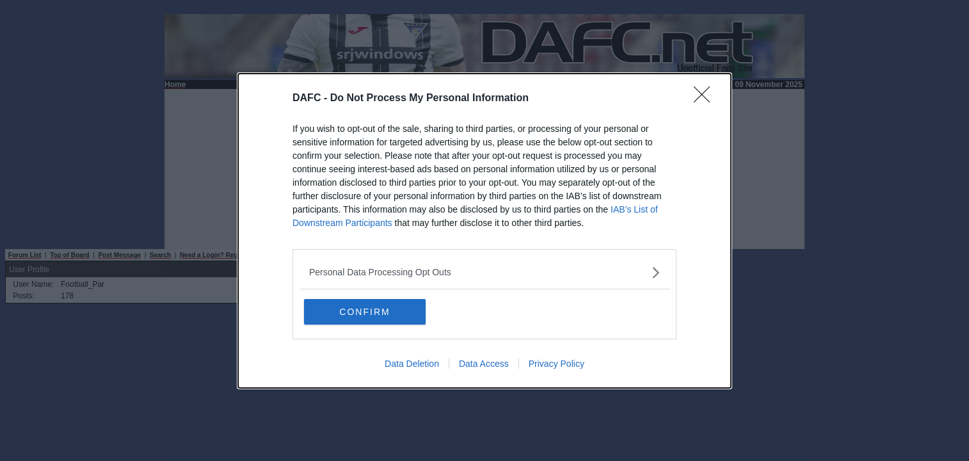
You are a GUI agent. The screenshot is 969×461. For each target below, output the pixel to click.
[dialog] (484, 231)
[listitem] (484, 272)
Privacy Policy (556, 364)
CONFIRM (364, 312)
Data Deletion (412, 364)
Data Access (484, 364)
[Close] (706, 98)
